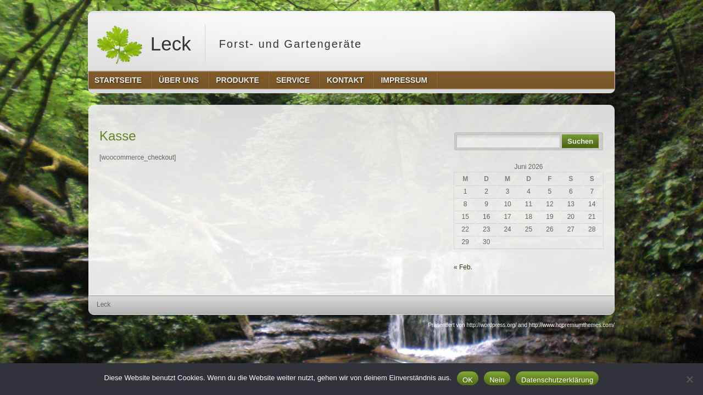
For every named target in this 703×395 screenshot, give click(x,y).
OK (467, 380)
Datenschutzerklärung (557, 380)
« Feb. (463, 267)
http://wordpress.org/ (491, 325)
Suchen (580, 141)
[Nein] (689, 379)
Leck (143, 44)
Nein (497, 380)
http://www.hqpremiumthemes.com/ (572, 325)
